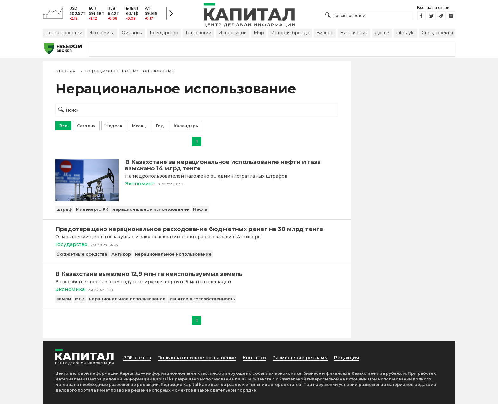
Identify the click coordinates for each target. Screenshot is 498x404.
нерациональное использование (150, 209)
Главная (65, 71)
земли (64, 298)
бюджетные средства (82, 254)
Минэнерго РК (92, 209)
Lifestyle (405, 33)
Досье (382, 33)
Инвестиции (233, 33)
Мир (259, 33)
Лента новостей (63, 33)
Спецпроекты (437, 33)
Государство (164, 33)
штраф (64, 209)
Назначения (354, 33)
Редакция (346, 357)
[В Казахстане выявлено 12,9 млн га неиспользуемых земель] (196, 274)
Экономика (102, 33)
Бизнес (324, 33)
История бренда (290, 33)
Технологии (198, 33)
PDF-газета (137, 357)
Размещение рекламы (300, 357)
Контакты (254, 357)
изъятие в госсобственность (202, 298)
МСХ (80, 298)
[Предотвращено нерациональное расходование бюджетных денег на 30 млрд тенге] (196, 229)
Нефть (200, 209)
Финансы (132, 33)
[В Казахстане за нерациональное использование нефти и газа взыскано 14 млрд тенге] (87, 199)
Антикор (121, 254)
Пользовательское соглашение (197, 357)
